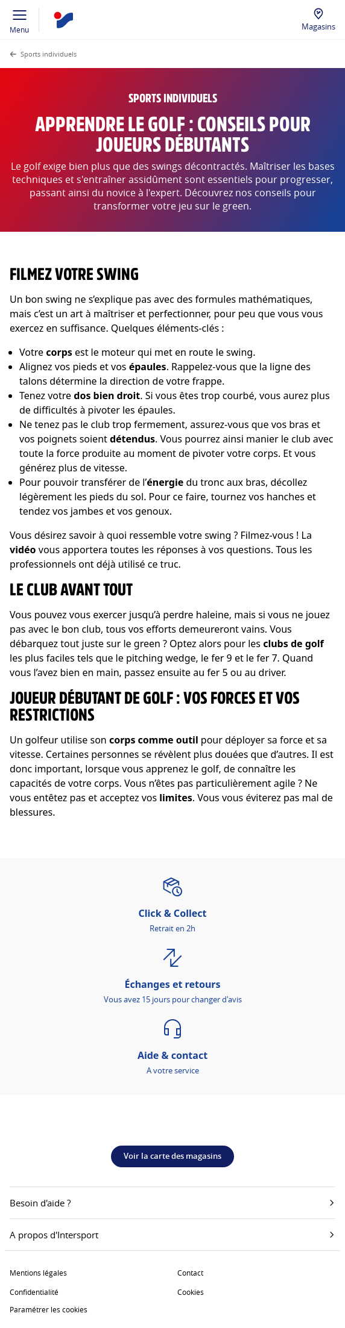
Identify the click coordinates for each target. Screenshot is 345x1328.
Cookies (190, 1292)
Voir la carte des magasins (172, 1155)
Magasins (318, 26)
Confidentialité (34, 1292)
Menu (20, 19)
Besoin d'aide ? (172, 1203)
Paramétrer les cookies (48, 1309)
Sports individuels (49, 53)
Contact (190, 1272)
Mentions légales (38, 1272)
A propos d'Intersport (172, 1235)
